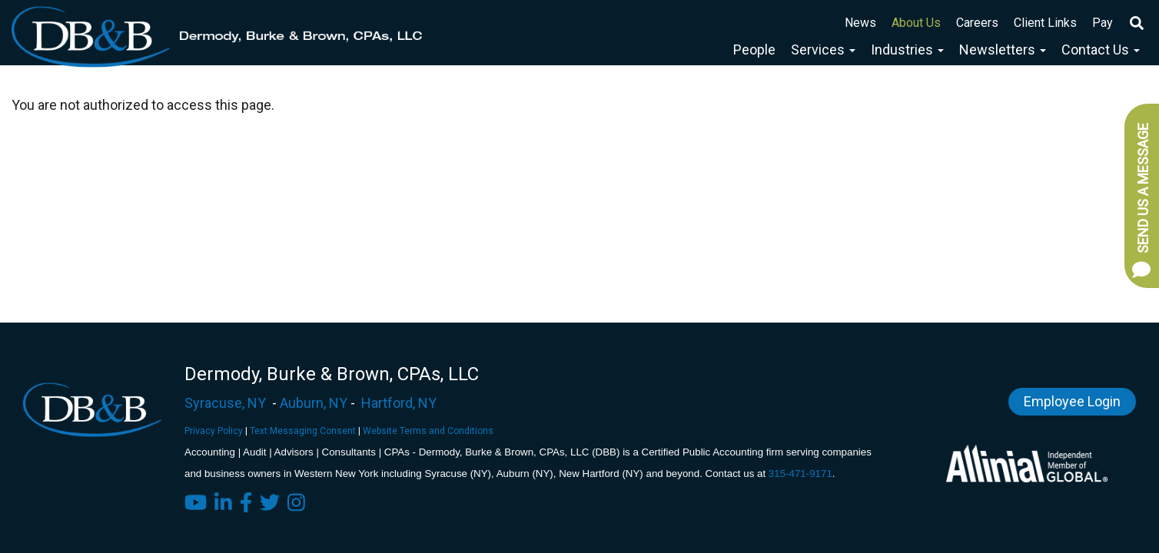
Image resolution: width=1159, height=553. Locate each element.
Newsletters (1002, 49)
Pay (1102, 22)
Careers (977, 22)
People (754, 49)
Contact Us (1100, 49)
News (860, 22)
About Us (916, 22)
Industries (907, 49)
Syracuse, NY (225, 403)
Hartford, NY (399, 403)
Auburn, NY (313, 403)
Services (823, 49)
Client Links (1045, 22)
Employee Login (1072, 401)
